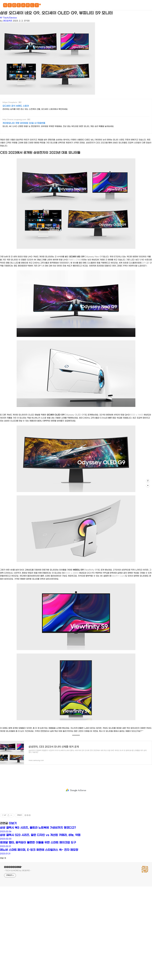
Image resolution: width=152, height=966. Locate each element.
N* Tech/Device (8, 18)
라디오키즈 (7, 21)
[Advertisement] (71, 119)
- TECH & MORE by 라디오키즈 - (17, 910)
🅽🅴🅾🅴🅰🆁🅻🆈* (22, 6)
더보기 (13, 863)
